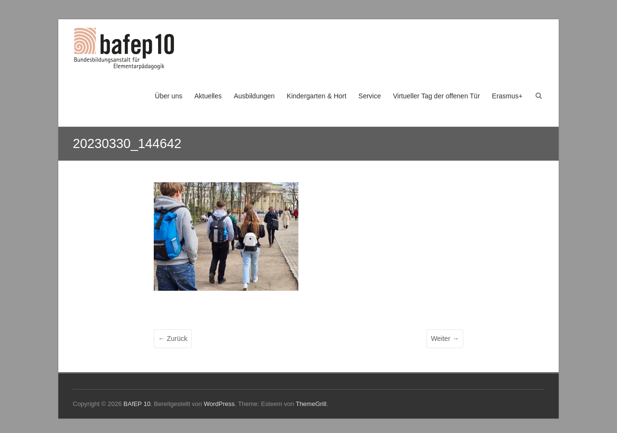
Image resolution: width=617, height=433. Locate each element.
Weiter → (445, 338)
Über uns (168, 96)
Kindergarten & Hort (317, 96)
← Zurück (173, 338)
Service (370, 96)
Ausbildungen (254, 96)
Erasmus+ (507, 96)
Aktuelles (208, 96)
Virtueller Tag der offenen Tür (436, 96)
